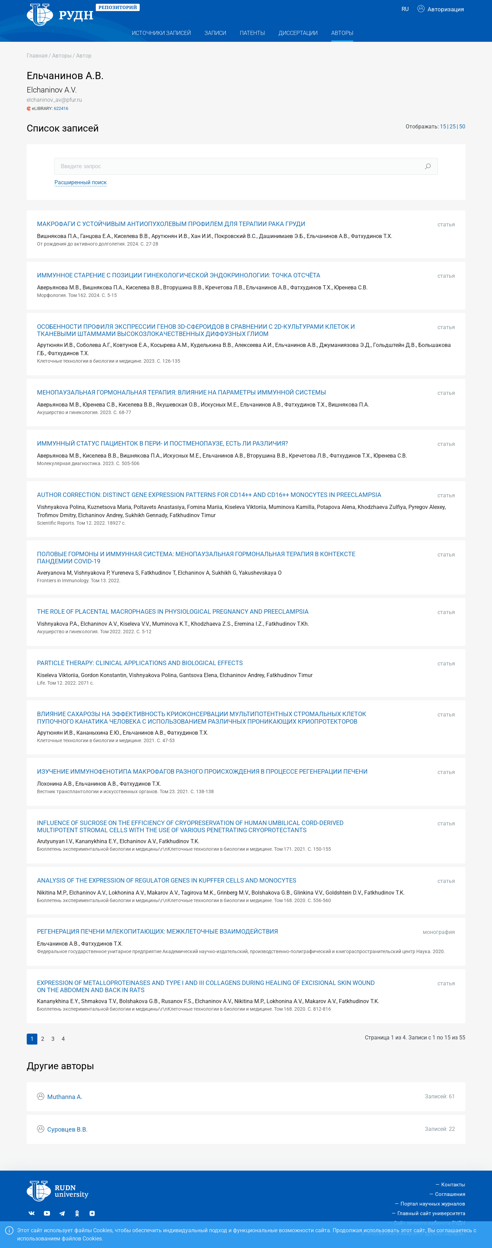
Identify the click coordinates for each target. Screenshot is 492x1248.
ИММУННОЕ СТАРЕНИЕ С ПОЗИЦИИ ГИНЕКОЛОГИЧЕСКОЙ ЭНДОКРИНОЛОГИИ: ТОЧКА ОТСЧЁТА (178, 288)
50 (462, 139)
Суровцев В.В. (67, 1142)
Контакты (453, 1185)
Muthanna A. (65, 1110)
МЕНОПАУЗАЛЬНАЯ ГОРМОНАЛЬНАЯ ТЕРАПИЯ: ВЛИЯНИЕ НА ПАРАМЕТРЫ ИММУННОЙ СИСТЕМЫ (181, 405)
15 (443, 139)
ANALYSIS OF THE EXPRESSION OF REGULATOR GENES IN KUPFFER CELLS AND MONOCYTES (166, 893)
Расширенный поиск (80, 195)
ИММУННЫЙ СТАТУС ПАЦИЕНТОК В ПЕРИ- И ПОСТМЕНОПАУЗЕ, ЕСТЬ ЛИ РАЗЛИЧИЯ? (162, 456)
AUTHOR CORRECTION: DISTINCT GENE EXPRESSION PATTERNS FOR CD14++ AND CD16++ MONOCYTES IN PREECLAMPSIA (209, 507)
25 (453, 139)
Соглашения (450, 1194)
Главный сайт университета (431, 1213)
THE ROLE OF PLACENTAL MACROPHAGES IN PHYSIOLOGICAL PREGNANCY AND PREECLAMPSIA (173, 625)
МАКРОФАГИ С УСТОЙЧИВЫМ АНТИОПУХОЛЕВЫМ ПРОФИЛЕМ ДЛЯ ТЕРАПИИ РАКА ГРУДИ (171, 237)
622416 (61, 121)
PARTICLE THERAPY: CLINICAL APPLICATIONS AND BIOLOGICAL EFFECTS (140, 676)
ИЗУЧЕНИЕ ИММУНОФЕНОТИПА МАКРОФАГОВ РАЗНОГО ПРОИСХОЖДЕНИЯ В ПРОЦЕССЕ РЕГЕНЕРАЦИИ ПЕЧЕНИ (202, 785)
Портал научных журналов (433, 1204)
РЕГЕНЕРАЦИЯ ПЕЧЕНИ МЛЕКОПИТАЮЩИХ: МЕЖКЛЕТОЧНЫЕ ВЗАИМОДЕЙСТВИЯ (157, 944)
